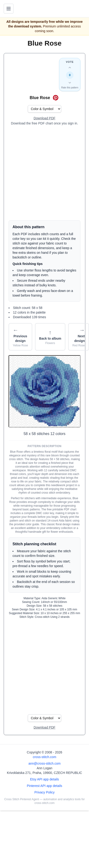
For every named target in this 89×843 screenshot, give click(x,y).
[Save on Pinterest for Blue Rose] (55, 97)
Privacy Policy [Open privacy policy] (44, 792)
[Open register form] (44, 118)
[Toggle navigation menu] (8, 8)
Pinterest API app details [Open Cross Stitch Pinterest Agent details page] (44, 786)
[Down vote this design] (70, 82)
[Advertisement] (43, 173)
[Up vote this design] (70, 67)
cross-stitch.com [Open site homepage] (44, 757)
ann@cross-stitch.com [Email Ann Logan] (45, 763)
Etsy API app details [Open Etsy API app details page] (44, 779)
